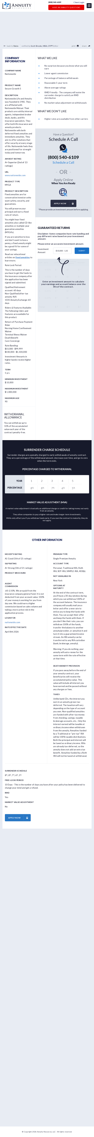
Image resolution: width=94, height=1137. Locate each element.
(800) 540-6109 (56, 2)
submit (82, 251)
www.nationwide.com (15, 175)
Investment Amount (43, 251)
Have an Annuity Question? (66, 7)
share (86, 46)
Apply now (65, 203)
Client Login (79, 2)
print (75, 46)
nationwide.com (12, 622)
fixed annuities (22, 257)
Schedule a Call (63, 162)
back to (11, 46)
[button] (89, 5)
